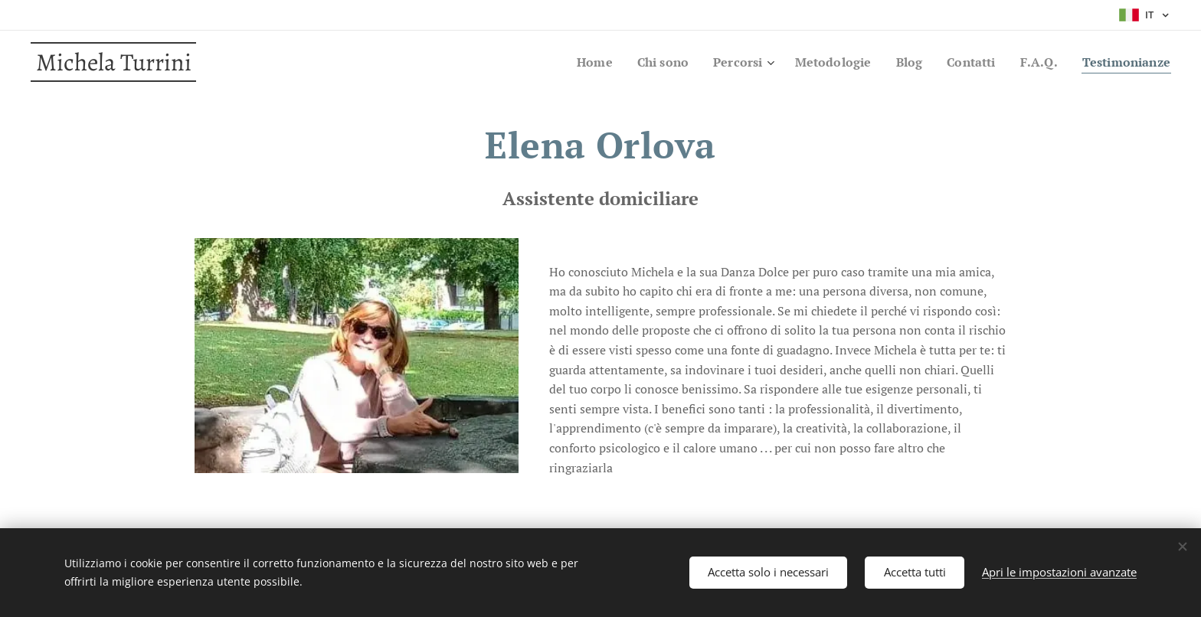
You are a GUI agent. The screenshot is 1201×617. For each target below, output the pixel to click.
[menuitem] (570, 62)
